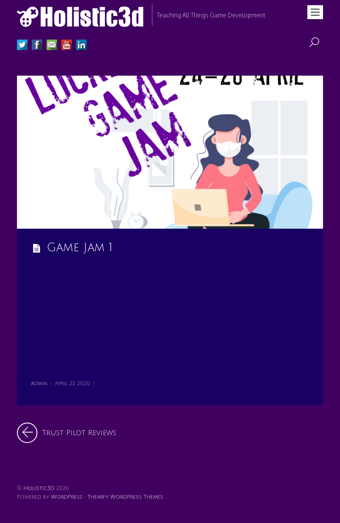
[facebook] (37, 46)
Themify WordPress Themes (125, 497)
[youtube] (66, 46)
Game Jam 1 (80, 247)
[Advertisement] (170, 319)
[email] (52, 46)
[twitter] (22, 46)
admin (39, 383)
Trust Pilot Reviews (66, 433)
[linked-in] (81, 46)
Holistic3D (39, 488)
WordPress (67, 497)
